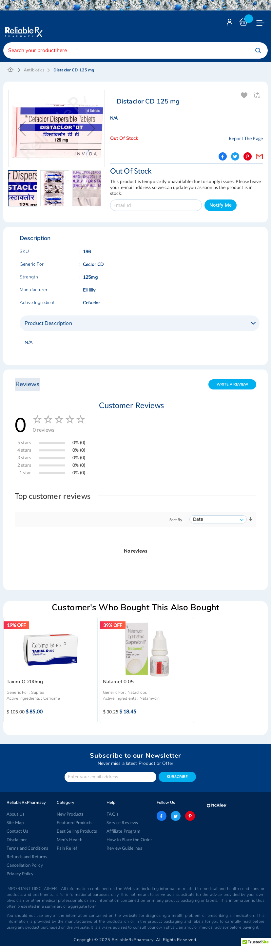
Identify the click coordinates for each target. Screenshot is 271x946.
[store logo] (23, 27)
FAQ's (112, 814)
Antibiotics (34, 69)
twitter (176, 816)
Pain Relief (67, 848)
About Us (16, 814)
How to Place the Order (129, 839)
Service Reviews (122, 822)
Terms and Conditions (27, 848)
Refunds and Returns (27, 856)
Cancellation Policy (25, 865)
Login (230, 23)
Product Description (48, 323)
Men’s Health (70, 839)
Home (11, 70)
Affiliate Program (122, 831)
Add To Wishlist (244, 95)
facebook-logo (161, 816)
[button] (24, 188)
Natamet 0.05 (118, 682)
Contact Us (17, 831)
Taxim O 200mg (25, 682)
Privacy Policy (20, 873)
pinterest (190, 816)
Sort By (175, 519)
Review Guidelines (124, 848)
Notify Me (220, 205)
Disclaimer (17, 839)
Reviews (27, 384)
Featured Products (74, 822)
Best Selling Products (77, 831)
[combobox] (135, 50)
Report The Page (246, 138)
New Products (70, 814)
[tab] (140, 323)
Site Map (15, 822)
